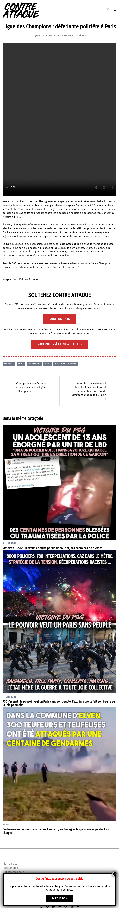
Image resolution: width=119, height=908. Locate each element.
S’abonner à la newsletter (59, 344)
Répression (34, 364)
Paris (21, 364)
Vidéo (47, 364)
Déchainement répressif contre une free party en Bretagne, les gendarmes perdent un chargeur (56, 830)
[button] (108, 9)
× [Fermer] (115, 874)
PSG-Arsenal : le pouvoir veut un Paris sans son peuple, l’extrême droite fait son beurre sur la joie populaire (59, 703)
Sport (52, 35)
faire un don (59, 319)
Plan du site (10, 863)
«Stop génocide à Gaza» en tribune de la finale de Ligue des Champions (30, 387)
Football (9, 364)
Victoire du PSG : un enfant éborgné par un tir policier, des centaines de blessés (53, 548)
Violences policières (72, 35)
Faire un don (10, 867)
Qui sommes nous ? (14, 871)
